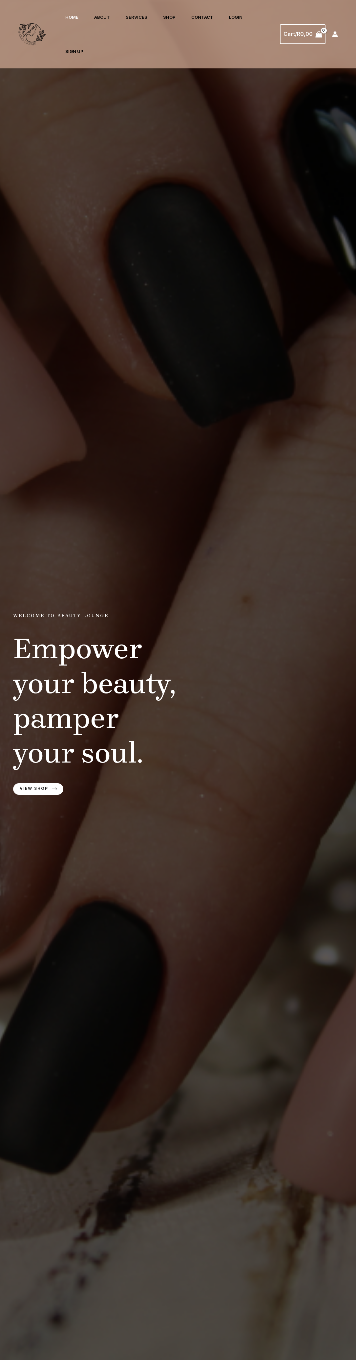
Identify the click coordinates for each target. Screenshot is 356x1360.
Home (71, 17)
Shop (169, 17)
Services (136, 17)
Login (235, 17)
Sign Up (74, 51)
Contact (202, 17)
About (102, 17)
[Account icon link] (335, 34)
